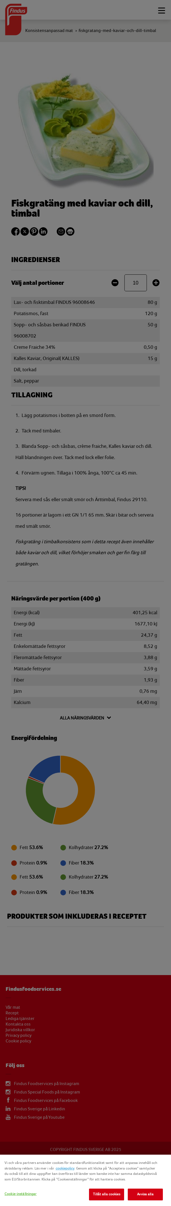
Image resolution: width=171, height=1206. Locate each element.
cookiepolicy (65, 1168)
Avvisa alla (145, 1194)
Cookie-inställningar (20, 1194)
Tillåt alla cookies (106, 1194)
